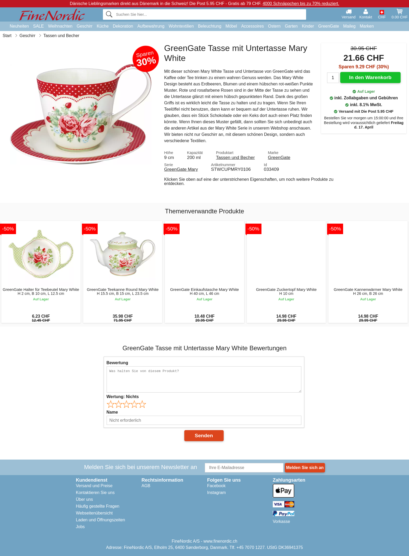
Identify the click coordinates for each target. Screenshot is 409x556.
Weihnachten (60, 26)
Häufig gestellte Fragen (97, 506)
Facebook (216, 485)
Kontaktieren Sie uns (95, 492)
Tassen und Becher (235, 157)
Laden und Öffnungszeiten (100, 520)
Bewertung (117, 363)
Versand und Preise (94, 485)
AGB (145, 485)
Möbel (231, 26)
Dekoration (123, 26)
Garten (291, 26)
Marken (367, 26)
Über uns (84, 499)
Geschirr (84, 26)
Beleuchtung (209, 26)
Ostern (274, 26)
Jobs (80, 526)
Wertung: (123, 396)
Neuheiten (19, 26)
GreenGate (328, 26)
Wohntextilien (181, 26)
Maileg (349, 26)
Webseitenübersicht (94, 513)
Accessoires (252, 26)
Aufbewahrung (150, 26)
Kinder (308, 26)
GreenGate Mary (181, 169)
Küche (102, 26)
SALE (38, 26)
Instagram (216, 492)
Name (112, 412)
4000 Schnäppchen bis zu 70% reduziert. (301, 3)
